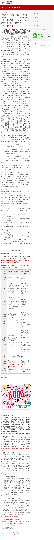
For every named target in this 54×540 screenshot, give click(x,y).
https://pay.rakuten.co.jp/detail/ (10, 516)
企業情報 (35, 29)
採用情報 (37, 31)
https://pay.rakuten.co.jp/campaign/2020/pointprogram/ (15, 191)
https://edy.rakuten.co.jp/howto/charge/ (11, 203)
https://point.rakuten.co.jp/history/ (13, 365)
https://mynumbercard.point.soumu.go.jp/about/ (15, 433)
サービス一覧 (36, 45)
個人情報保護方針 (42, 29)
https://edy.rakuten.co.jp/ (8, 496)
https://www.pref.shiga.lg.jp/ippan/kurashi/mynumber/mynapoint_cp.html (15, 261)
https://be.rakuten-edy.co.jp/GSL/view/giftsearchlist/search (25, 368)
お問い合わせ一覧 (45, 45)
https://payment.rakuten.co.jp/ (9, 474)
